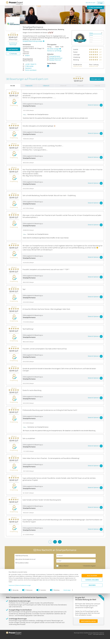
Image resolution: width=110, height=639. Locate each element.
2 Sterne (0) (80, 86)
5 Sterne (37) (28, 86)
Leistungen (76, 54)
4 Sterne (91, 35)
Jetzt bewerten (13, 49)
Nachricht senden (65, 578)
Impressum (12, 631)
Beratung (76, 60)
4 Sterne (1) (46, 86)
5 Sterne (91, 33)
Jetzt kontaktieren (95, 7)
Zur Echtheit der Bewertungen (13, 43)
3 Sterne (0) (63, 86)
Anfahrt (27, 55)
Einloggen (100, 3)
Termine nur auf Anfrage (54, 51)
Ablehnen (92, 631)
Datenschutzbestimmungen (23, 631)
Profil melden (23, 591)
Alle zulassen (92, 621)
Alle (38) (12, 86)
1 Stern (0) (97, 86)
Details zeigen (67, 636)
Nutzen (75, 52)
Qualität (75, 49)
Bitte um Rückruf (63, 566)
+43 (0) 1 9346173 (30, 64)
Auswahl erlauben (92, 625)
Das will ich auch (90, 3)
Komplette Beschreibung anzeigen (33, 41)
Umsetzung (76, 57)
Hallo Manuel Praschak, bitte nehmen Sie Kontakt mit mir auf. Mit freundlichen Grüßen (34, 568)
